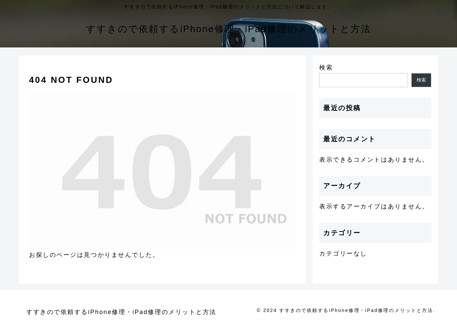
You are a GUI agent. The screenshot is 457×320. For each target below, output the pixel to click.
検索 (326, 67)
